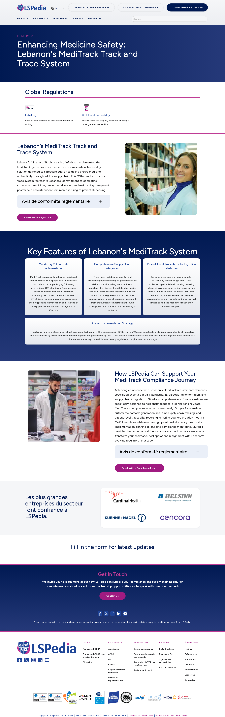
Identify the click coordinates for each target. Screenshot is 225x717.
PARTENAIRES (192, 669)
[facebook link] (19, 660)
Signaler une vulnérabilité (165, 660)
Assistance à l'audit (143, 670)
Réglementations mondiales (116, 671)
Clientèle (189, 664)
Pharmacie (94, 18)
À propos (78, 18)
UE (109, 659)
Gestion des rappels (143, 649)
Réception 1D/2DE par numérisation (144, 663)
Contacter (190, 680)
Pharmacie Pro (166, 654)
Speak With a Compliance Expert (139, 468)
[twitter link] (26, 660)
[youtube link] (47, 660)
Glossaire (87, 662)
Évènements (191, 654)
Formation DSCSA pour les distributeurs (94, 655)
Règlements (40, 18)
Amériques (113, 649)
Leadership (190, 675)
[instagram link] (33, 660)
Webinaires (190, 659)
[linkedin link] (40, 660)
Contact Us (112, 595)
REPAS (111, 664)
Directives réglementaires (115, 679)
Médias (188, 649)
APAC (111, 654)
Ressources (60, 18)
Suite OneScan (166, 649)
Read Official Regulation (37, 217)
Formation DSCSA (91, 649)
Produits (23, 18)
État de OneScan (167, 667)
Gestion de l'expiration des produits (145, 655)
